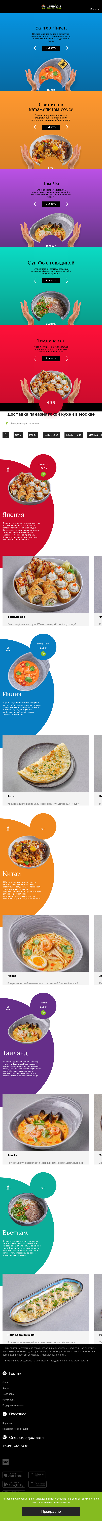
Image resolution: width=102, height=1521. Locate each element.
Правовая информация (15, 1428)
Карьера (7, 1423)
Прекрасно (51, 1511)
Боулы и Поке (73, 435)
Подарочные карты (13, 1405)
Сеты (18, 435)
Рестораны (9, 1399)
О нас (6, 1382)
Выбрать (51, 48)
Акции (6, 1388)
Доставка (8, 1394)
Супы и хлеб (51, 435)
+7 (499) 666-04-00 (15, 1446)
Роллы (33, 435)
